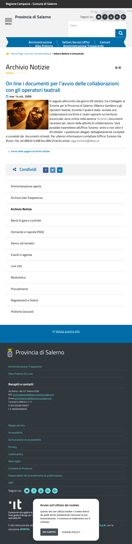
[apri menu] (8, 20)
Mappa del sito (16, 425)
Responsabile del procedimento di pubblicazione (35, 476)
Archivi (29, 54)
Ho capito (49, 532)
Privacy (12, 447)
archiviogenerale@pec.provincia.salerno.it (33, 394)
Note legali (14, 461)
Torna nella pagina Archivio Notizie (30, 151)
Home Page (17, 54)
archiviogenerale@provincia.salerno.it (32, 398)
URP (10, 483)
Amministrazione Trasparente (83, 46)
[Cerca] (93, 25)
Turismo (102, 118)
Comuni (105, 42)
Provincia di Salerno (33, 17)
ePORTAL (25, 529)
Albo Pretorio (44, 46)
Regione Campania (18, 4)
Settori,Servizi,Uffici (76, 42)
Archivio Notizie (43, 54)
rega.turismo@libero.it (85, 140)
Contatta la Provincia (20, 468)
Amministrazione (40, 42)
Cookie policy (15, 454)
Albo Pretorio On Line (20, 374)
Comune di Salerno (45, 4)
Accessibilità (15, 432)
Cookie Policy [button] (71, 532)
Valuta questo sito (67, 331)
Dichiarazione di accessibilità (24, 440)
